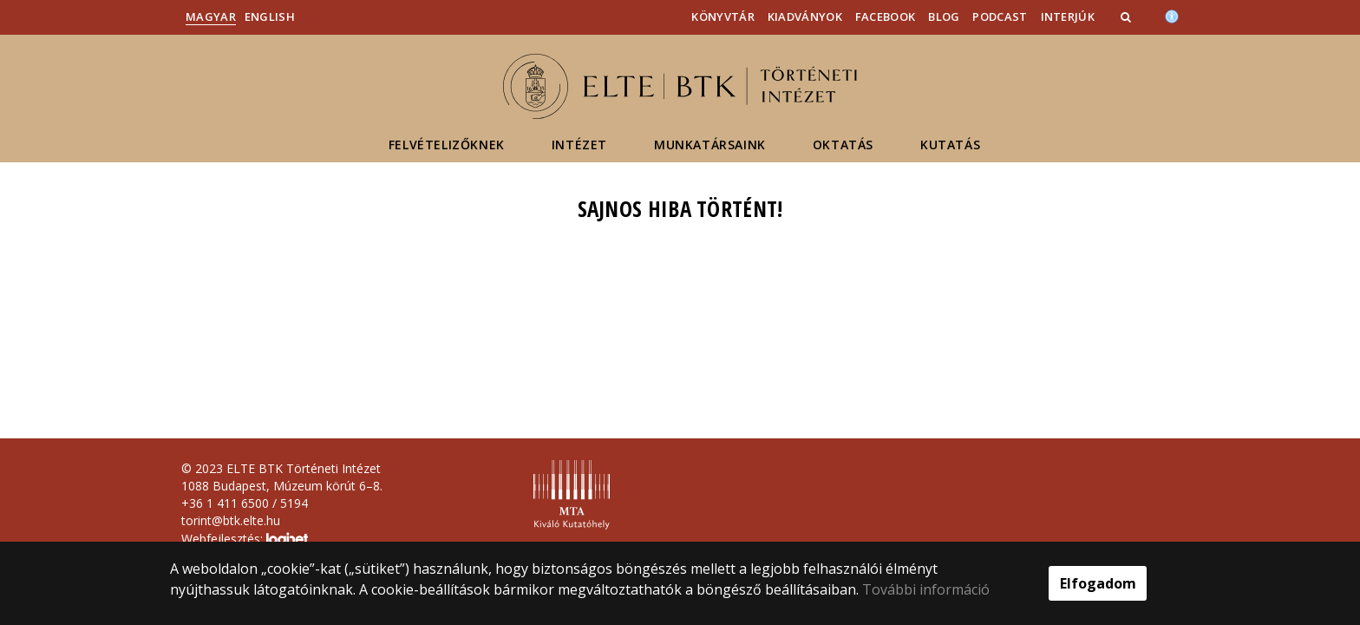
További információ (926, 589)
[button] (1127, 16)
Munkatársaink (710, 144)
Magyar (211, 16)
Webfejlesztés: (244, 540)
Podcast (999, 16)
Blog (943, 16)
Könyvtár (722, 16)
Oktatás (843, 144)
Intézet (579, 144)
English (270, 16)
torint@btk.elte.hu (230, 520)
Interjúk (1068, 16)
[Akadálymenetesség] (1172, 15)
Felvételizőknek (447, 144)
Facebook (885, 16)
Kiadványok (805, 16)
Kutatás (950, 144)
